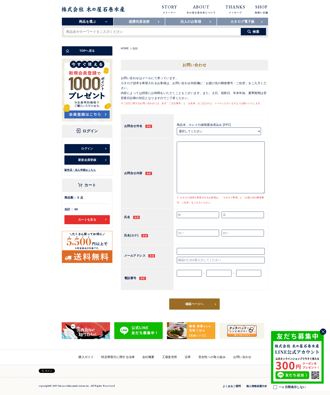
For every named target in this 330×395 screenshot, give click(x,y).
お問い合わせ (242, 357)
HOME (125, 48)
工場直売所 (169, 357)
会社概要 (148, 357)
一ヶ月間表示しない (289, 387)
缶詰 (135, 48)
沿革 (188, 357)
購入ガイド (86, 357)
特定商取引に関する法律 (118, 357)
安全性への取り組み (212, 357)
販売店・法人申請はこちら (80, 169)
